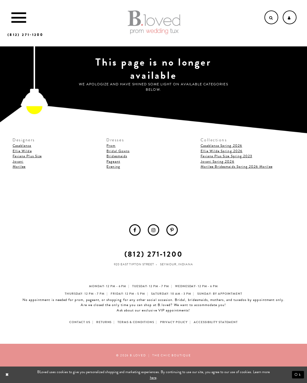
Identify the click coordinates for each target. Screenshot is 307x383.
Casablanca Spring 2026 (221, 145)
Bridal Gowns (118, 151)
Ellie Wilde (22, 151)
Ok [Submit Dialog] (297, 375)
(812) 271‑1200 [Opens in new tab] (153, 254)
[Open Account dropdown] (290, 17)
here (153, 378)
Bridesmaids (116, 156)
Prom (110, 145)
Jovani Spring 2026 (217, 161)
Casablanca (22, 145)
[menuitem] (135, 230)
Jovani (18, 161)
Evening (113, 166)
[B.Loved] (154, 22)
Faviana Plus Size (27, 156)
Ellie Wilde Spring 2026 (222, 151)
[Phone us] (25, 34)
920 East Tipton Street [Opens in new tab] (134, 264)
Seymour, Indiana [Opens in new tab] (176, 264)
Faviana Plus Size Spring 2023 (226, 156)
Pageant (113, 161)
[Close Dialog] (7, 374)
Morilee (19, 166)
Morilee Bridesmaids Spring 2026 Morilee (237, 166)
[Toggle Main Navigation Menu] (18, 17)
